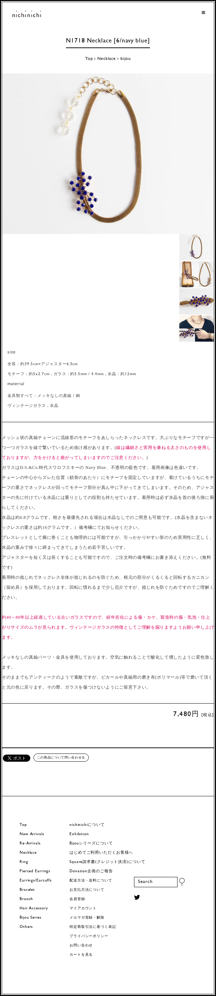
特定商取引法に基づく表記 (93, 927)
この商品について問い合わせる (61, 757)
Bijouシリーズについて (91, 844)
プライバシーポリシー (89, 936)
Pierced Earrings (35, 871)
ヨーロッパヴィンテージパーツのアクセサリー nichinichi (26, 14)
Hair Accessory (34, 908)
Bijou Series (30, 918)
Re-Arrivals (30, 844)
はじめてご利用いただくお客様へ (101, 853)
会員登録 (77, 899)
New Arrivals (32, 834)
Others (26, 927)
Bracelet (27, 890)
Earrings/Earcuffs (36, 881)
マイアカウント (83, 908)
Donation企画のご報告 (91, 871)
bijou (125, 59)
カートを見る (81, 954)
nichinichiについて (87, 825)
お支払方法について (87, 890)
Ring (24, 862)
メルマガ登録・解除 (87, 917)
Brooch (26, 899)
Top (89, 59)
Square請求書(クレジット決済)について (107, 862)
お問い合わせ (81, 945)
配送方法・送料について (91, 880)
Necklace (106, 59)
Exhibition (79, 834)
